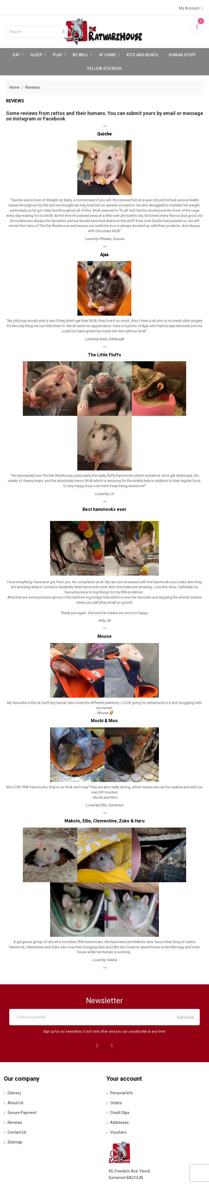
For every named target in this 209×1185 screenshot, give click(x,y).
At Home (107, 53)
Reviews (16, 1124)
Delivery (15, 1094)
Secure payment (23, 1114)
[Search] (38, 30)
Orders (116, 1104)
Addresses (120, 1124)
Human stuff (182, 53)
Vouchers (119, 1134)
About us (16, 1104)
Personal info (122, 1094)
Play (57, 53)
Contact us (18, 1134)
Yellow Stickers (104, 67)
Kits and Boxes (142, 53)
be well (80, 53)
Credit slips (120, 1114)
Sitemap (16, 1144)
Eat (16, 53)
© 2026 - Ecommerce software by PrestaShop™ (104, 1174)
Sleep (36, 53)
